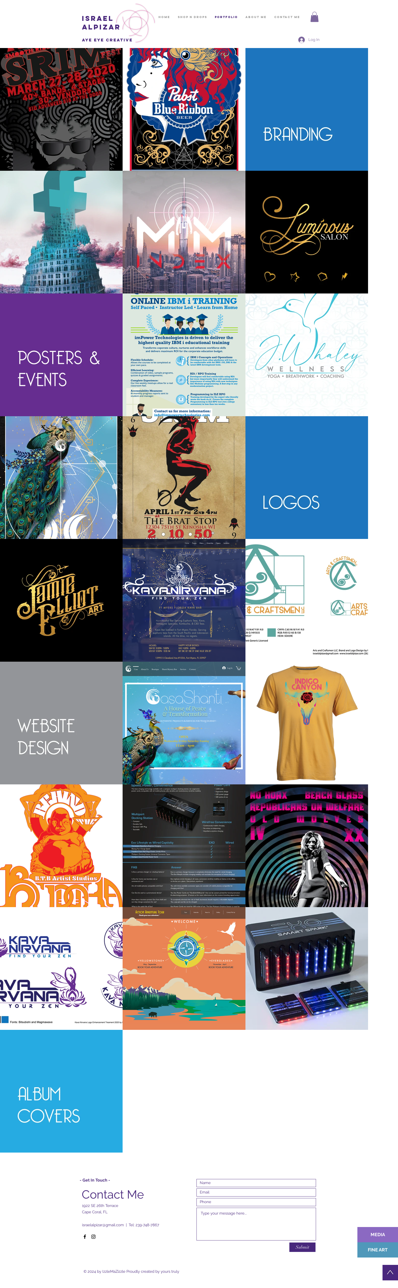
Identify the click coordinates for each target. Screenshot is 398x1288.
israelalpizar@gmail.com (103, 1225)
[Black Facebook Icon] (85, 1236)
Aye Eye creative (107, 39)
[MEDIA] (378, 1235)
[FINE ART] (378, 1250)
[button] (314, 17)
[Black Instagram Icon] (93, 1236)
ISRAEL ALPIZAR (101, 22)
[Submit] (302, 1247)
